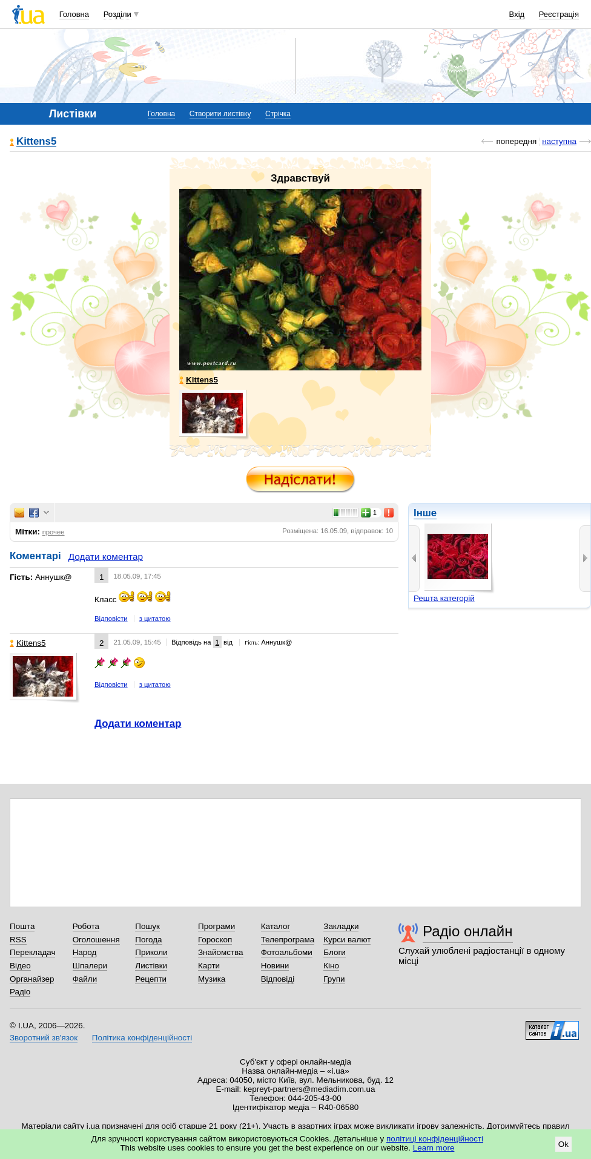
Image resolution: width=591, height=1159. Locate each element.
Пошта (22, 926)
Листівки (151, 965)
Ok (563, 1144)
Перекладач (32, 952)
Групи (334, 978)
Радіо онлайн (468, 931)
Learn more (434, 1147)
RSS (18, 939)
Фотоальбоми (286, 952)
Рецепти (151, 978)
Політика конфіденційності (142, 1037)
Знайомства (220, 952)
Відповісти (111, 618)
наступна (559, 141)
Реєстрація (559, 14)
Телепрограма (288, 939)
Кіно (331, 965)
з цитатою (155, 618)
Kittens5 (36, 142)
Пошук (147, 926)
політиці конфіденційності (434, 1138)
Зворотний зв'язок (44, 1037)
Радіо (20, 991)
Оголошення (96, 939)
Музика (211, 978)
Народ (85, 952)
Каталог (276, 926)
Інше (425, 513)
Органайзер (32, 978)
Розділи (117, 14)
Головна (74, 14)
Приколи (151, 952)
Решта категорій (444, 598)
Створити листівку (220, 114)
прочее (53, 532)
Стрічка (278, 114)
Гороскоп (215, 939)
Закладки (340, 926)
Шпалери (90, 965)
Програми (216, 926)
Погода (148, 939)
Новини (275, 965)
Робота (86, 926)
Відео (20, 965)
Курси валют (347, 939)
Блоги (334, 952)
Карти (209, 965)
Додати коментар (105, 556)
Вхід (517, 14)
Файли (85, 978)
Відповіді (278, 978)
